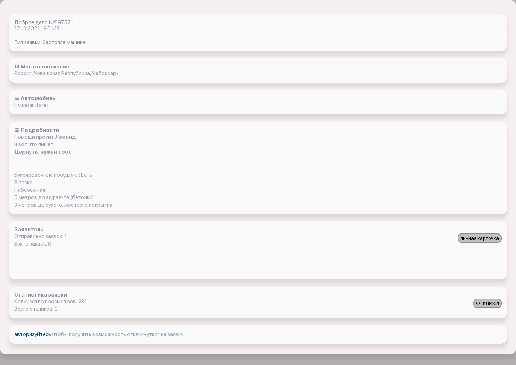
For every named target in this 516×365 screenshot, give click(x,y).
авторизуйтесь (33, 334)
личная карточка (479, 238)
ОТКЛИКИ (487, 303)
